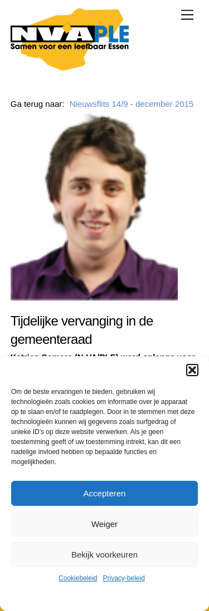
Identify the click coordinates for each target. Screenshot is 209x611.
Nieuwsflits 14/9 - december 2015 (132, 104)
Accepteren (105, 493)
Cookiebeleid (78, 578)
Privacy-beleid (124, 578)
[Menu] (187, 15)
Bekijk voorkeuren (104, 554)
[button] (192, 370)
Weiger (104, 524)
